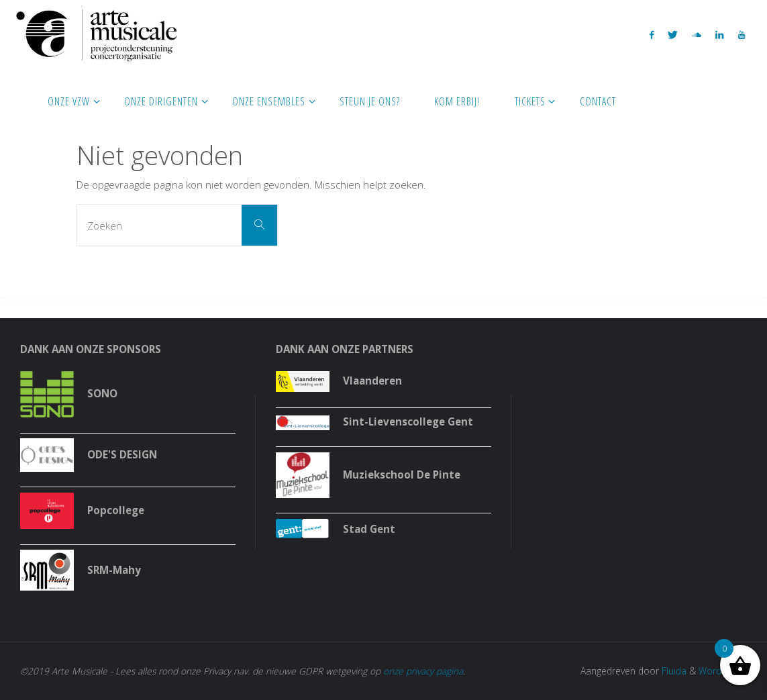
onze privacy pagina (423, 670)
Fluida (672, 670)
